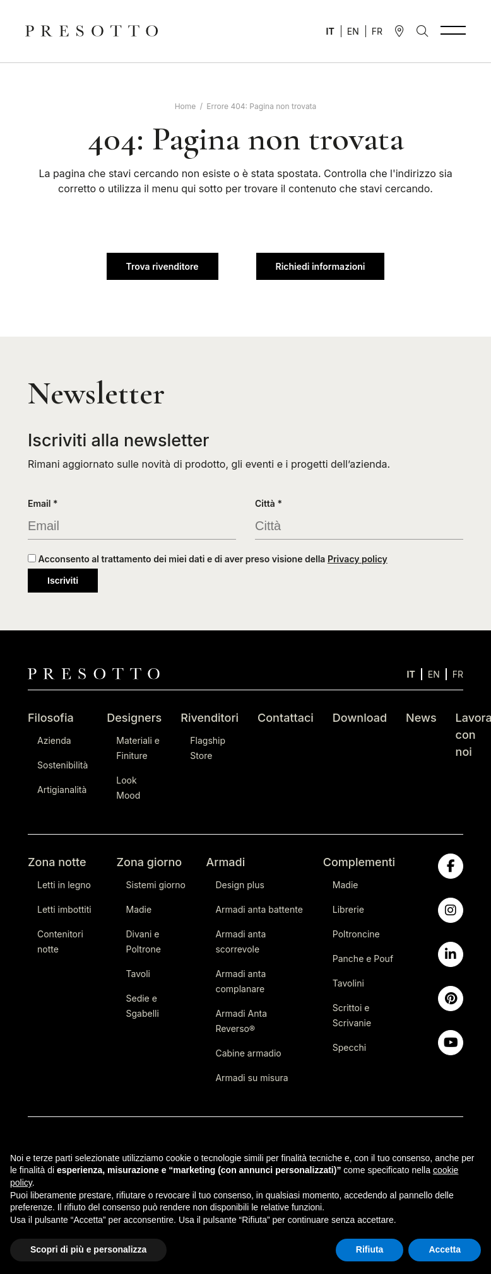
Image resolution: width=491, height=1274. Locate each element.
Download (360, 717)
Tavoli (138, 973)
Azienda (54, 740)
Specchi (349, 1047)
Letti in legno (64, 884)
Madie (139, 909)
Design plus (239, 884)
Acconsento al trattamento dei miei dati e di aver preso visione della (207, 558)
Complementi (359, 862)
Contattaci (285, 717)
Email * (43, 503)
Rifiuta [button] (370, 1249)
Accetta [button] (445, 1249)
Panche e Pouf (363, 958)
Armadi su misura (251, 1077)
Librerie (348, 909)
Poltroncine (356, 934)
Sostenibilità (62, 765)
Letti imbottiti (64, 909)
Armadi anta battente (258, 909)
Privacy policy (357, 558)
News (421, 717)
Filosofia (51, 717)
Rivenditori (209, 717)
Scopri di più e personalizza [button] (88, 1249)
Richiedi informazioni (320, 266)
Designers (134, 717)
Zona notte (57, 862)
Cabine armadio (248, 1053)
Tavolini (348, 983)
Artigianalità (61, 789)
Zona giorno (149, 862)
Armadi (225, 862)
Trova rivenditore (162, 266)
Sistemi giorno (156, 884)
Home (185, 106)
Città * (268, 503)
